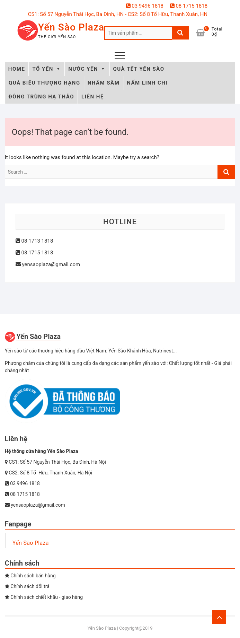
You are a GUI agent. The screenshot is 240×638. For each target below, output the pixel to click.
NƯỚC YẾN (87, 69)
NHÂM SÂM (104, 83)
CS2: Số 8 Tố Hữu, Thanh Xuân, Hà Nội (48, 472)
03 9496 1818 (144, 6)
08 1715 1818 (188, 6)
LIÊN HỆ (92, 97)
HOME (16, 69)
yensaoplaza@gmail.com (48, 264)
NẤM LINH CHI (147, 83)
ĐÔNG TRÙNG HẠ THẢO (41, 97)
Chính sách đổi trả (27, 586)
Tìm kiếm (180, 33)
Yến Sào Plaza (71, 27)
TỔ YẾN (46, 69)
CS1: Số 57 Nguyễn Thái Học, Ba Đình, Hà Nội (55, 462)
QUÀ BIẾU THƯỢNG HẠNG (44, 83)
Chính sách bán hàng (30, 575)
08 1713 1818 (34, 241)
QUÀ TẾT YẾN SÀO (139, 69)
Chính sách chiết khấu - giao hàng (44, 597)
